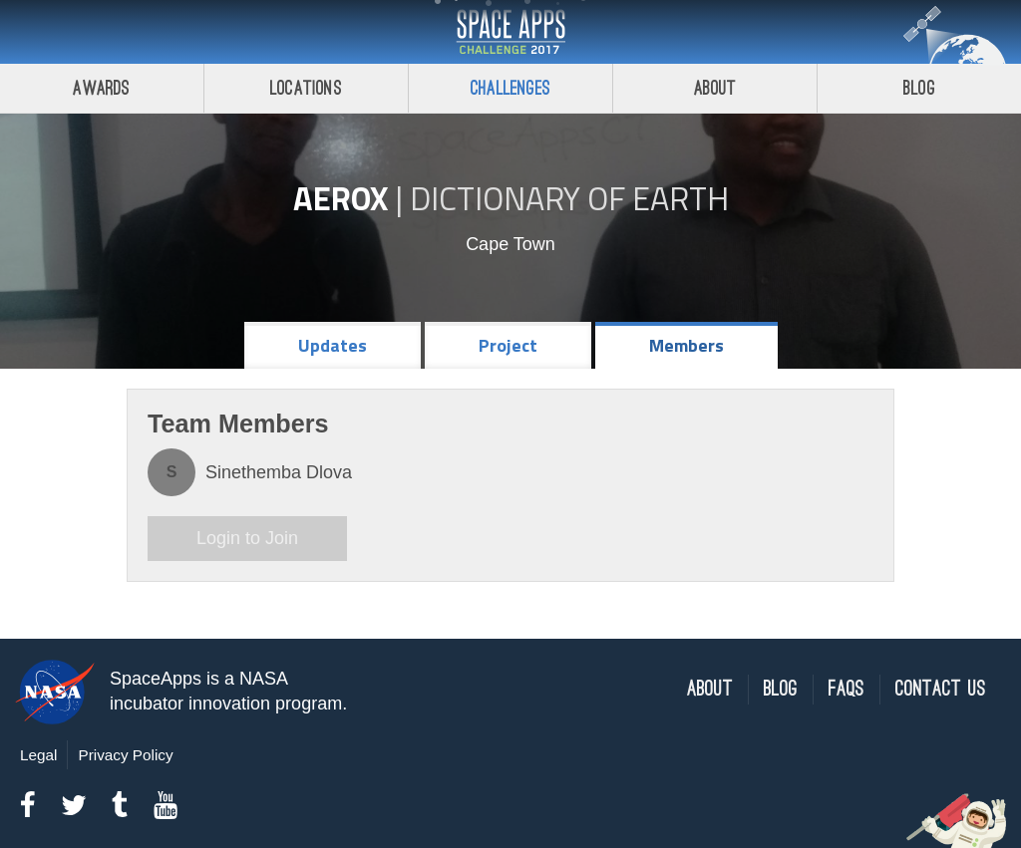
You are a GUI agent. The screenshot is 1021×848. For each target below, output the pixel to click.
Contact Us (940, 689)
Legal (38, 754)
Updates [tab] (332, 345)
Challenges (510, 88)
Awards (101, 88)
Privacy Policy (125, 754)
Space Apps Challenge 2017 (510, 32)
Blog (919, 88)
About (715, 88)
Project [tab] (508, 345)
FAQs (846, 689)
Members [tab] (686, 345)
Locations (306, 88)
